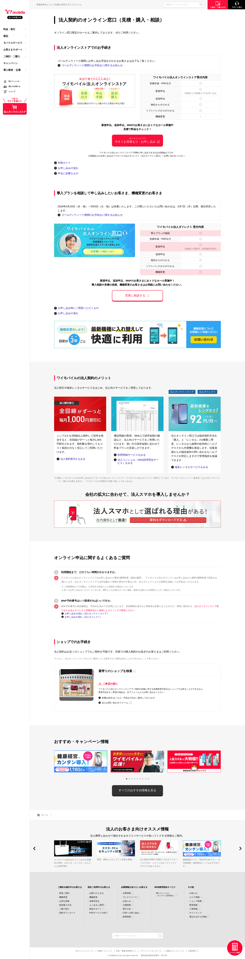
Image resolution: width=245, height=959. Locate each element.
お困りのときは (96, 893)
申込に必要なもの (68, 173)
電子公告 (127, 909)
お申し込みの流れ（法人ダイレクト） (83, 617)
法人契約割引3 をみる (73, 458)
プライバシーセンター (149, 951)
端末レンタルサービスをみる (191, 467)
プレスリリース (130, 897)
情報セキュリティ (173, 951)
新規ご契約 (64, 893)
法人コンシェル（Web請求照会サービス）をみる (138, 461)
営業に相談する (135, 295)
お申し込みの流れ (68, 168)
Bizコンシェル (165, 894)
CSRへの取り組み (131, 913)
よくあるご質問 (96, 905)
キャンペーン (10, 63)
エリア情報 (194, 897)
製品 (5, 36)
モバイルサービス (12, 42)
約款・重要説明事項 (124, 951)
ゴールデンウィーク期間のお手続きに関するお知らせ (92, 65)
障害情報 (193, 905)
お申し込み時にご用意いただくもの (78, 307)
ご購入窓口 (64, 909)
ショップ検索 (195, 901)
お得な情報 (64, 901)
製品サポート (95, 909)
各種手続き (94, 901)
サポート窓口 (236, 4)
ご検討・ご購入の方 (218, 4)
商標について (103, 951)
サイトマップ (195, 913)
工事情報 (193, 909)
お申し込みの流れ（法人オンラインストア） (87, 613)
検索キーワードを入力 (160, 935)
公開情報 (127, 905)
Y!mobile (15, 14)
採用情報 (127, 917)
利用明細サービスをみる (132, 454)
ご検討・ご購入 (11, 56)
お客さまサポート (12, 49)
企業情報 (127, 893)
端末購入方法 (65, 905)
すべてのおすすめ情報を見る (137, 790)
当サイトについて (82, 951)
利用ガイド (64, 162)
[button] (126, 779)
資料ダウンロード (67, 913)
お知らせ (127, 901)
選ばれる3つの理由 (198, 917)
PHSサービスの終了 (98, 913)
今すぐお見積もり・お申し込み (137, 140)
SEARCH (201, 4)
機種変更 (63, 897)
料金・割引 (9, 29)
